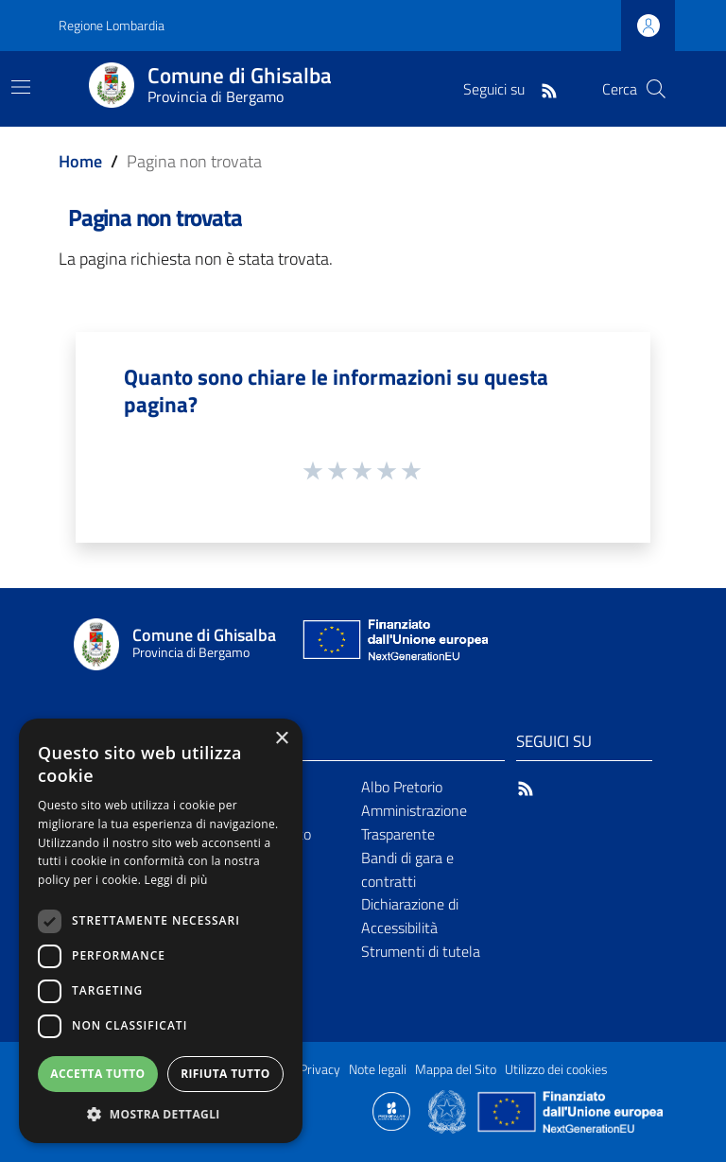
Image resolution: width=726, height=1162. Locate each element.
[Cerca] (656, 89)
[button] (161, 1114)
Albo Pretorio (401, 786)
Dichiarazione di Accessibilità (409, 916)
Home (80, 161)
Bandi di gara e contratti (407, 869)
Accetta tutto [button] (97, 1074)
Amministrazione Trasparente (414, 822)
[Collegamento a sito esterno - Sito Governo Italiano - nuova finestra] (448, 1110)
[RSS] (549, 89)
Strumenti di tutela (420, 951)
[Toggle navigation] (20, 87)
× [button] (281, 739)
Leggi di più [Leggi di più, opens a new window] (176, 880)
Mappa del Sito (455, 1069)
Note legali (377, 1069)
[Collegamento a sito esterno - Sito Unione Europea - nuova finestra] (393, 644)
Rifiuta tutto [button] (225, 1074)
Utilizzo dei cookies (556, 1069)
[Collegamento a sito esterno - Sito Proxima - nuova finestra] (391, 1110)
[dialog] (160, 931)
